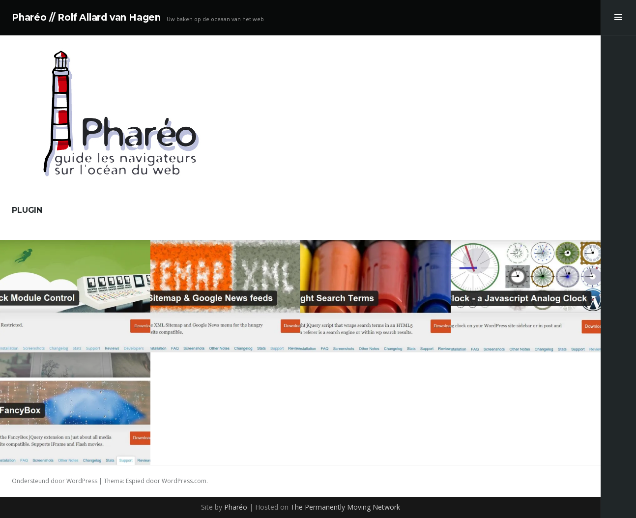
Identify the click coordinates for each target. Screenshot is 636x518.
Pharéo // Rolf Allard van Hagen (86, 17)
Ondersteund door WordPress (54, 481)
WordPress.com (184, 481)
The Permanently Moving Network (345, 507)
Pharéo (235, 507)
